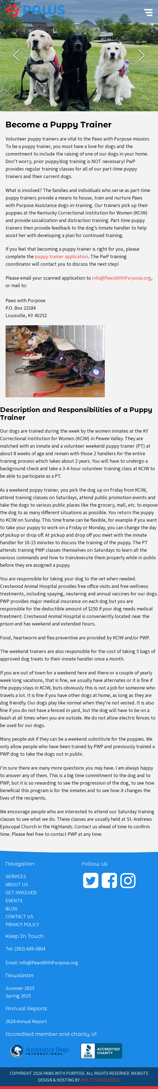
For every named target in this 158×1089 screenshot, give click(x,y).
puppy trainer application (61, 256)
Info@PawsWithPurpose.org (121, 278)
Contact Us (19, 916)
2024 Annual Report (26, 1021)
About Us (17, 884)
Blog (11, 908)
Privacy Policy (22, 924)
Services (16, 876)
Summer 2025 (20, 988)
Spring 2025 (18, 995)
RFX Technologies (100, 1080)
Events (14, 900)
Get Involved (21, 892)
